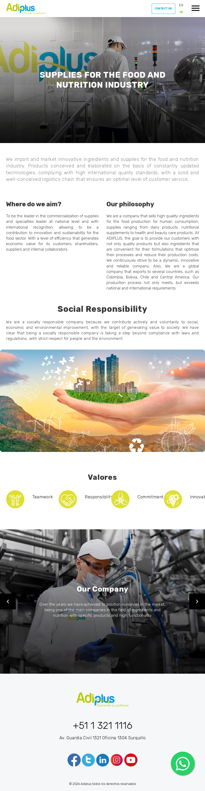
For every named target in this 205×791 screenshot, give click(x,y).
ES (181, 5)
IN (181, 12)
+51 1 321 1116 (102, 725)
